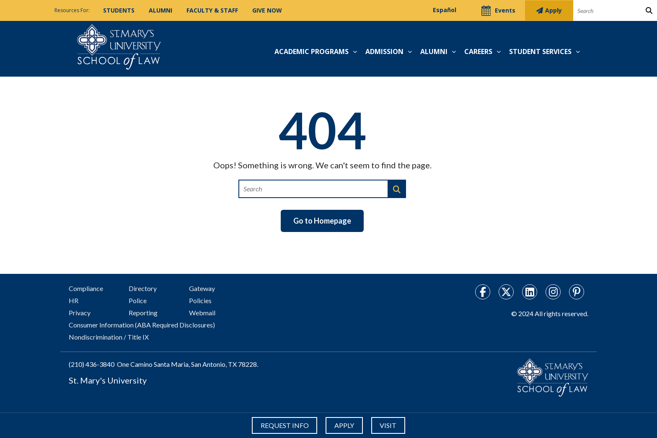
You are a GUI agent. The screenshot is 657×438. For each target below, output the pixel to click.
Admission (384, 51)
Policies (200, 300)
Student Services (540, 51)
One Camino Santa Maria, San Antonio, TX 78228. (187, 364)
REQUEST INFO (283, 425)
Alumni (160, 10)
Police (138, 300)
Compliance (86, 288)
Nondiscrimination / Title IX (109, 337)
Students (119, 10)
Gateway (202, 288)
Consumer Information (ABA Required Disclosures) (142, 325)
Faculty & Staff (212, 10)
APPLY (344, 425)
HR (73, 300)
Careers (478, 51)
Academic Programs (311, 51)
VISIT (389, 425)
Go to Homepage (322, 220)
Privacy (80, 313)
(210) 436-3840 (91, 364)
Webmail (202, 313)
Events (493, 10)
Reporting (143, 313)
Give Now (267, 10)
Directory (143, 288)
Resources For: (72, 10)
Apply (548, 10)
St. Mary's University (108, 380)
